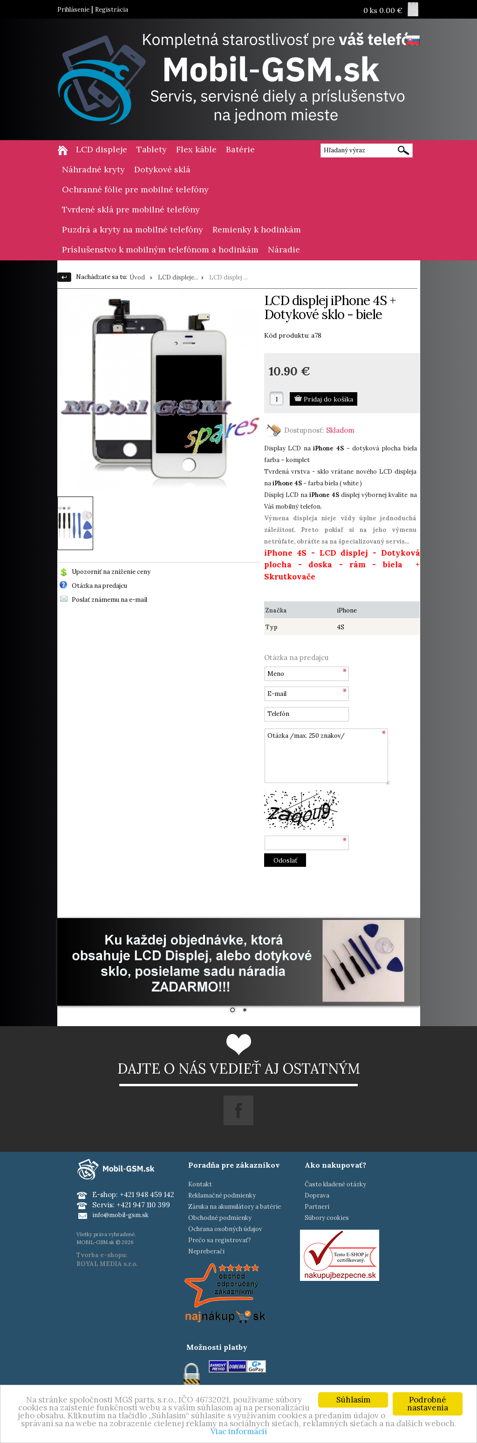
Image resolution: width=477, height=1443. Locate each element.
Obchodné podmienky (220, 1218)
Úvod (137, 277)
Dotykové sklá (162, 169)
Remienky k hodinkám (256, 229)
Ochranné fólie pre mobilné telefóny (135, 189)
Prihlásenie (73, 10)
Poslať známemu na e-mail (109, 600)
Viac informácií (239, 1432)
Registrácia (111, 10)
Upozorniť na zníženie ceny (111, 572)
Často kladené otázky (335, 1184)
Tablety (151, 149)
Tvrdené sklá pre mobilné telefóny (131, 209)
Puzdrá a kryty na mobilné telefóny (132, 229)
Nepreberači (206, 1251)
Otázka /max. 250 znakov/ (327, 756)
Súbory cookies (327, 1218)
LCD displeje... (178, 277)
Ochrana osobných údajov (225, 1229)
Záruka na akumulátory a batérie (234, 1207)
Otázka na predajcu (99, 586)
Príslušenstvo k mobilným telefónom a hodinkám (160, 249)
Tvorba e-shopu (101, 1255)
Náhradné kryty (93, 169)
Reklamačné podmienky (222, 1195)
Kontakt (200, 1184)
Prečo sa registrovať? (219, 1240)
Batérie (240, 149)
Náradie (284, 249)
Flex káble (196, 149)
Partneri (317, 1207)
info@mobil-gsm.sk (120, 1215)
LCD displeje (101, 149)
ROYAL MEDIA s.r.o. (106, 1264)
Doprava (317, 1195)
